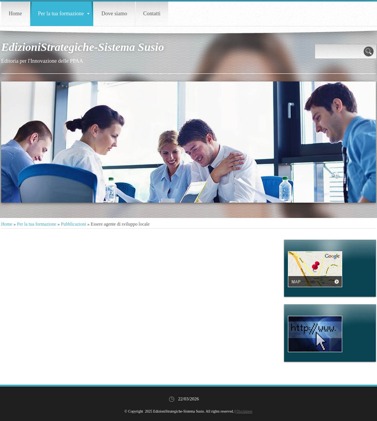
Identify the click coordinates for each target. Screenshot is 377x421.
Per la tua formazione (63, 13)
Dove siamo (114, 13)
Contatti (152, 13)
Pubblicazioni (73, 224)
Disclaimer (244, 411)
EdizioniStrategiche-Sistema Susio (82, 47)
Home (15, 13)
